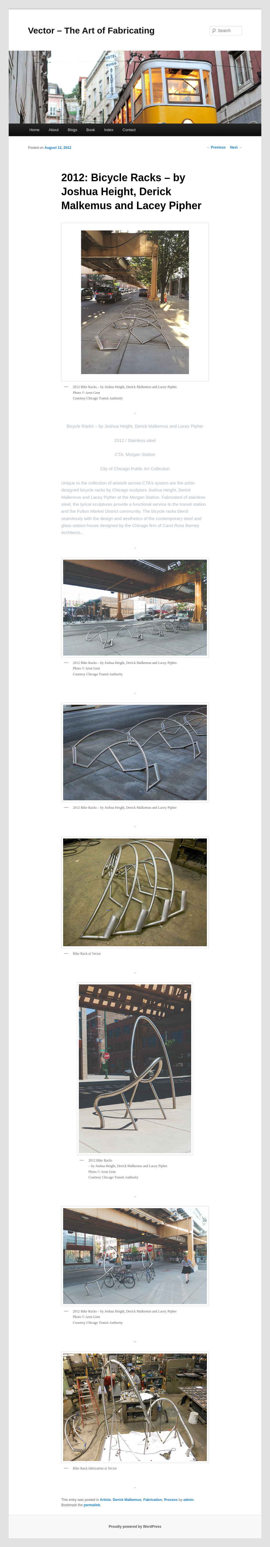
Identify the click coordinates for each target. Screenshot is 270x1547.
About (53, 130)
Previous (216, 147)
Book (90, 130)
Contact (129, 130)
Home (34, 130)
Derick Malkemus (127, 1500)
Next (236, 147)
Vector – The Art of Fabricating (91, 30)
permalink (92, 1505)
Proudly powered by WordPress (135, 1527)
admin (188, 1500)
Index (108, 130)
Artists (105, 1500)
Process (171, 1500)
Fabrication (152, 1500)
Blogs (72, 130)
